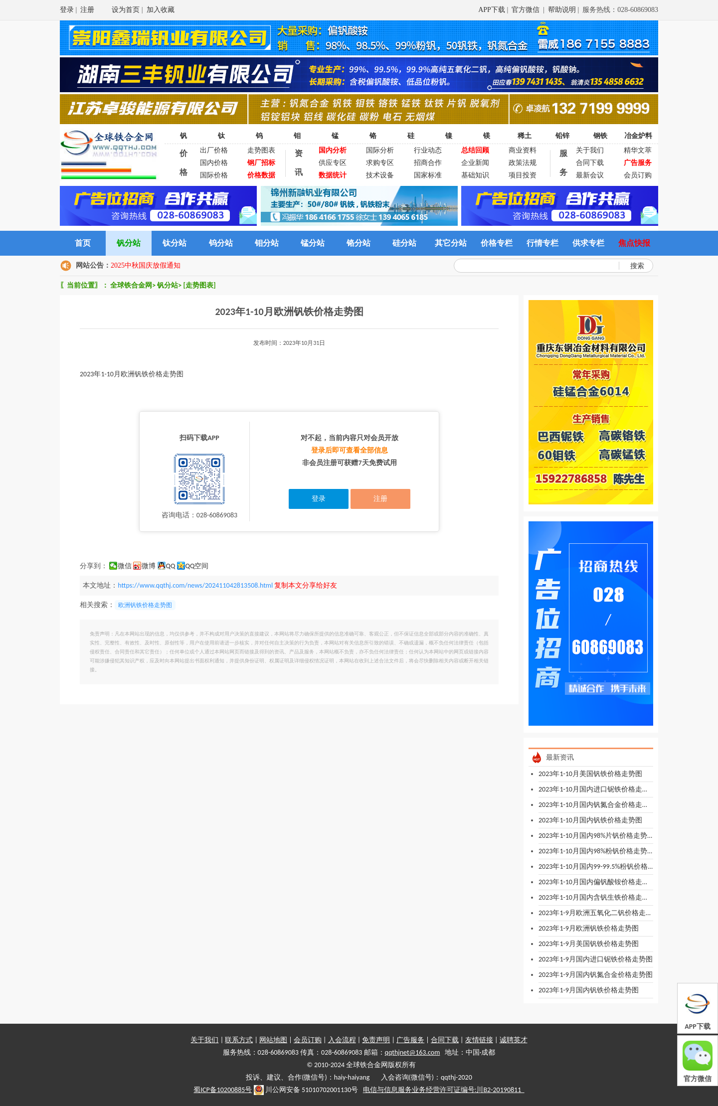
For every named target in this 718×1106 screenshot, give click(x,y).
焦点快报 (634, 243)
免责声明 (376, 1040)
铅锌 (562, 136)
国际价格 (214, 175)
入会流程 (342, 1040)
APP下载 (491, 9)
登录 (67, 9)
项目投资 (523, 175)
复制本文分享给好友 (305, 585)
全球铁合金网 (131, 285)
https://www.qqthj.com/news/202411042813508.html (195, 585)
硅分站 (404, 243)
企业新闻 (475, 162)
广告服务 (410, 1040)
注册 (87, 9)
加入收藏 (161, 9)
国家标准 (428, 175)
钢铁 (600, 136)
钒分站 (129, 243)
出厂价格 (214, 150)
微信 (125, 566)
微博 (149, 566)
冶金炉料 (638, 136)
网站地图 (273, 1040)
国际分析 (380, 150)
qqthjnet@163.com (412, 1052)
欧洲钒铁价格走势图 (145, 605)
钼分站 (267, 243)
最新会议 (590, 175)
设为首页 (126, 9)
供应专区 (333, 162)
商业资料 (523, 150)
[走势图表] (199, 285)
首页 (83, 243)
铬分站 (358, 243)
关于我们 (590, 150)
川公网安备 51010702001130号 (306, 1090)
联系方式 (239, 1040)
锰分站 (313, 243)
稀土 (525, 136)
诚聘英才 (514, 1040)
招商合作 (428, 162)
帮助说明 (562, 9)
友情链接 (479, 1040)
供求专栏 (588, 243)
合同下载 (590, 162)
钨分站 (221, 243)
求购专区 (380, 162)
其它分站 (451, 243)
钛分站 (174, 243)
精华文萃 (638, 150)
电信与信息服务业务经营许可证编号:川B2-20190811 (444, 1090)
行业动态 (428, 150)
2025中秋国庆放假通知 (145, 265)
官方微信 (526, 9)
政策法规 (523, 162)
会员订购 (638, 175)
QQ (171, 566)
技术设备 (380, 175)
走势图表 (261, 150)
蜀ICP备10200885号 (222, 1090)
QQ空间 (197, 566)
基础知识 (475, 175)
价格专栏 (497, 243)
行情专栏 (542, 243)
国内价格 (214, 162)
